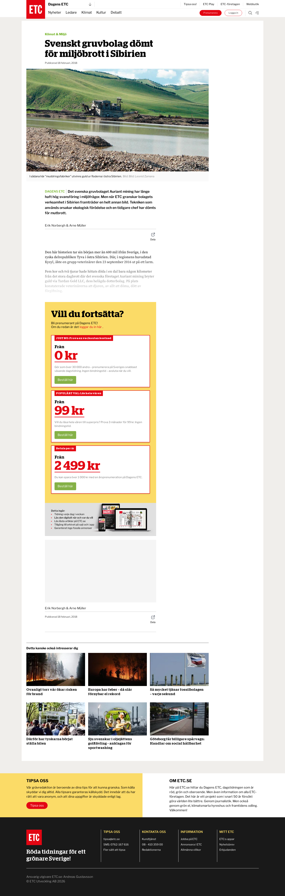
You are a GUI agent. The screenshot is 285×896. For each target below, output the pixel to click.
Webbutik (252, 4)
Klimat (86, 12)
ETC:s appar (226, 839)
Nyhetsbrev (226, 844)
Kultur (101, 12)
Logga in (233, 12)
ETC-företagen (230, 4)
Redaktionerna (151, 849)
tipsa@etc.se (111, 839)
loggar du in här (91, 327)
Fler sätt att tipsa (114, 849)
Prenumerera (210, 12)
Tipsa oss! (190, 4)
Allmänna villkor (191, 849)
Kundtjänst (149, 839)
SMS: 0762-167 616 (116, 844)
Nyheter (54, 12)
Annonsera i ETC (191, 844)
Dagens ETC (69, 4)
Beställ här (65, 380)
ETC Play (208, 4)
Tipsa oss (37, 805)
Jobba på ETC (189, 839)
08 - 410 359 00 (152, 844)
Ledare (71, 12)
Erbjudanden (227, 849)
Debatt (116, 12)
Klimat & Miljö (56, 34)
